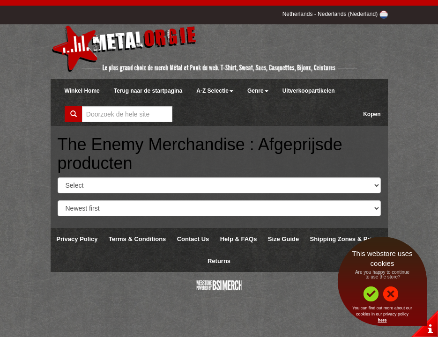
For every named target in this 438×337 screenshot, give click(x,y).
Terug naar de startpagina (148, 91)
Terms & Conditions (137, 238)
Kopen (371, 114)
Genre (257, 91)
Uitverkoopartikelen (308, 91)
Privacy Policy (76, 238)
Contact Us (193, 238)
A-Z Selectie (214, 91)
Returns (219, 260)
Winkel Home (82, 91)
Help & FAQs (238, 238)
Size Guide (283, 238)
